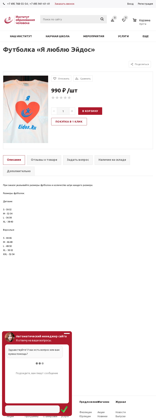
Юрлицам (85, 416)
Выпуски (121, 416)
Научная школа (57, 36)
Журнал (121, 401)
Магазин (103, 401)
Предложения (89, 401)
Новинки (102, 416)
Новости (121, 412)
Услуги (123, 36)
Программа (31, 416)
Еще (148, 36)
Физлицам (85, 412)
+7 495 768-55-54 (17, 3)
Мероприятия (93, 36)
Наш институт (21, 36)
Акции (10, 416)
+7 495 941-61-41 (39, 3)
